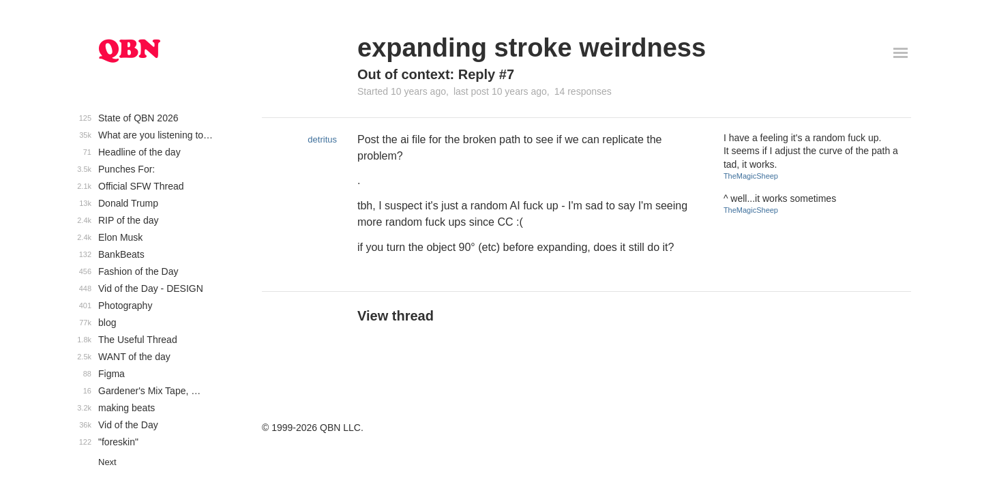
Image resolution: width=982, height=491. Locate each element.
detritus (322, 139)
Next (107, 462)
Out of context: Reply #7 (435, 74)
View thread (395, 315)
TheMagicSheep (751, 176)
